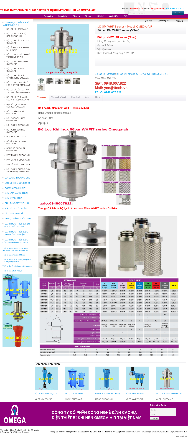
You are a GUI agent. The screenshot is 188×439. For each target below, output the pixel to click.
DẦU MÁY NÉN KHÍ (14, 213)
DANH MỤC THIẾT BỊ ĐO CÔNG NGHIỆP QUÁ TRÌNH (15, 241)
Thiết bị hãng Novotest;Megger (14, 255)
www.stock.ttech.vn (180, 432)
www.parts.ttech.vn (164, 432)
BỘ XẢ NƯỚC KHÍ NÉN (15, 188)
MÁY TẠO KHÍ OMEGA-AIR (18, 155)
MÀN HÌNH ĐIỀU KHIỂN (16, 208)
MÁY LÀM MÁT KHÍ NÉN (16, 193)
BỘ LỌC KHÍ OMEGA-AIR (17, 29)
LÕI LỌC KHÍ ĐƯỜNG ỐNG (17, 178)
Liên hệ (179, 21)
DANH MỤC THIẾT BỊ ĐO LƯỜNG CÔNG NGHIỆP (15, 233)
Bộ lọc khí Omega (105, 74)
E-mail (148, 21)
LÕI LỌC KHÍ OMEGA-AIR (17, 125)
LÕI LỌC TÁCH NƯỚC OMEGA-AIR (15, 119)
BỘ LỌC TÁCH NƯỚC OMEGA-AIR (15, 112)
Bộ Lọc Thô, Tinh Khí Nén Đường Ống (152, 74)
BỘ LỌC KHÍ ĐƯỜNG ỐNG (17, 183)
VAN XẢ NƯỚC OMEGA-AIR (18, 164)
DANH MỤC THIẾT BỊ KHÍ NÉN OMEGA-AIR (15, 23)
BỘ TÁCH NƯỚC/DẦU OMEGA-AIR (15, 131)
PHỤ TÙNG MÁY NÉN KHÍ (17, 203)
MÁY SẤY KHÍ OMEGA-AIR (18, 160)
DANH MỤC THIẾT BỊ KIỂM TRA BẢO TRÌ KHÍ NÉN (16, 225)
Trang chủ (4, 430)
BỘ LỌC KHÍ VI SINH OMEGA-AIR (15, 70)
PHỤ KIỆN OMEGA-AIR (16, 137)
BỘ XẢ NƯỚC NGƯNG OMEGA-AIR (16, 142)
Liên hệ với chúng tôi (18, 430)
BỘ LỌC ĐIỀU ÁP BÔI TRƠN (18, 218)
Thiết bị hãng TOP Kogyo (12, 271)
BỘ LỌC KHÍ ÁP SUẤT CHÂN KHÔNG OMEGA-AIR (18, 76)
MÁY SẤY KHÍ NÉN (14, 198)
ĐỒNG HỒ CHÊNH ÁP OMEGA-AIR (15, 149)
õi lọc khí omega (126, 74)
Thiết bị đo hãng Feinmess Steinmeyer (17, 266)
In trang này (163, 21)
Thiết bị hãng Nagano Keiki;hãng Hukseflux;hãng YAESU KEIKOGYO (16, 249)
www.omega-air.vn (148, 432)
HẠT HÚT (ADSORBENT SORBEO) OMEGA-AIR (16, 105)
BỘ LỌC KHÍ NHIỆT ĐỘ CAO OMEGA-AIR (16, 35)
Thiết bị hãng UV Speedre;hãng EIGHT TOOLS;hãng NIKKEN (17, 261)
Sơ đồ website (33, 430)
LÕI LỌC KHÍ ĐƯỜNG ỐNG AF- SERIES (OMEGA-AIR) (18, 170)
